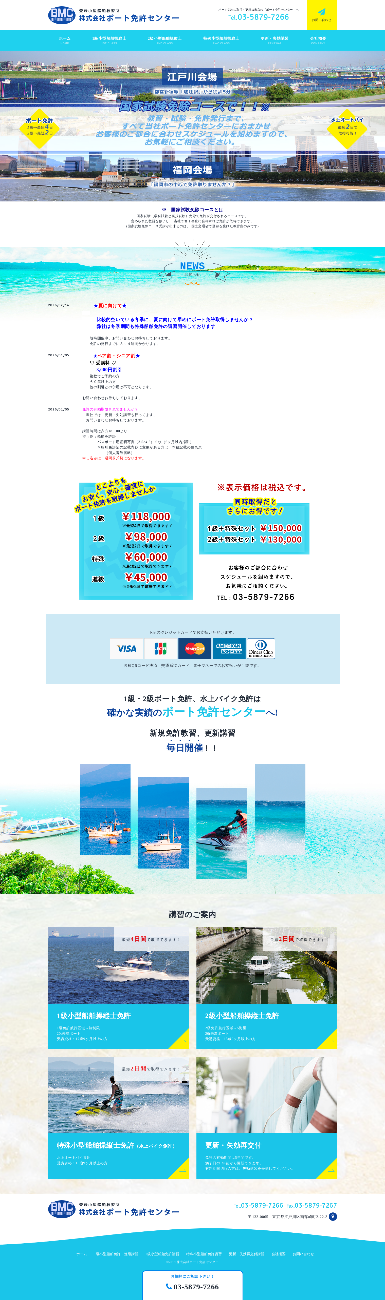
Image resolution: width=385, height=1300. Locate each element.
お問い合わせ (303, 1254)
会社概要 (278, 1254)
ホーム (81, 1254)
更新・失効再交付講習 (246, 1254)
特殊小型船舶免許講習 (204, 1254)
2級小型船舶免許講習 (162, 1254)
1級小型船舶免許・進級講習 (116, 1254)
